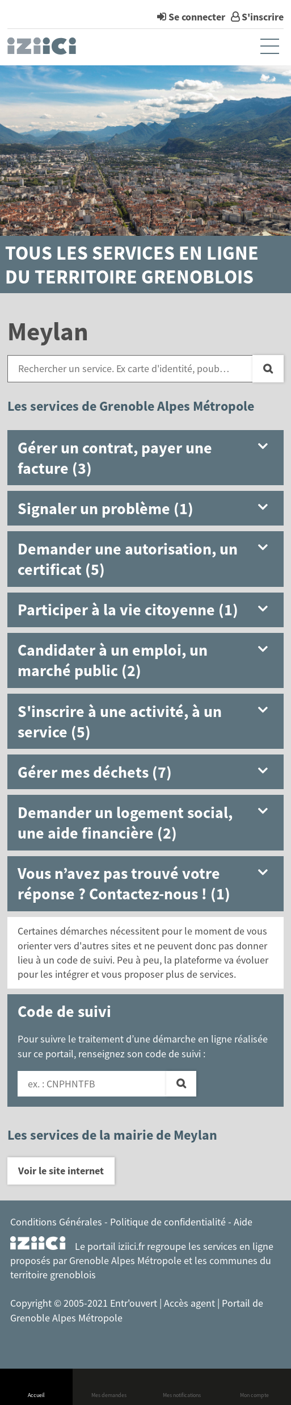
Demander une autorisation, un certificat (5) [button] (128, 559)
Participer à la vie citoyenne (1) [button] (128, 609)
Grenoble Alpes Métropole (125, 1260)
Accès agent (190, 1303)
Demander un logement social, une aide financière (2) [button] (125, 822)
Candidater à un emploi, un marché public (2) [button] (113, 660)
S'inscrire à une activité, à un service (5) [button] (120, 721)
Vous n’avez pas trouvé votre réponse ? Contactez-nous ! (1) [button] (124, 883)
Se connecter (196, 16)
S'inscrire (263, 16)
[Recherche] (268, 368)
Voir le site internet (61, 1170)
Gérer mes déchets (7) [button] (95, 772)
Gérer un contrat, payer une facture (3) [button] (115, 457)
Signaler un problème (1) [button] (105, 508)
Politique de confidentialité (168, 1221)
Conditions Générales (56, 1221)
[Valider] (181, 1084)
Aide (243, 1221)
